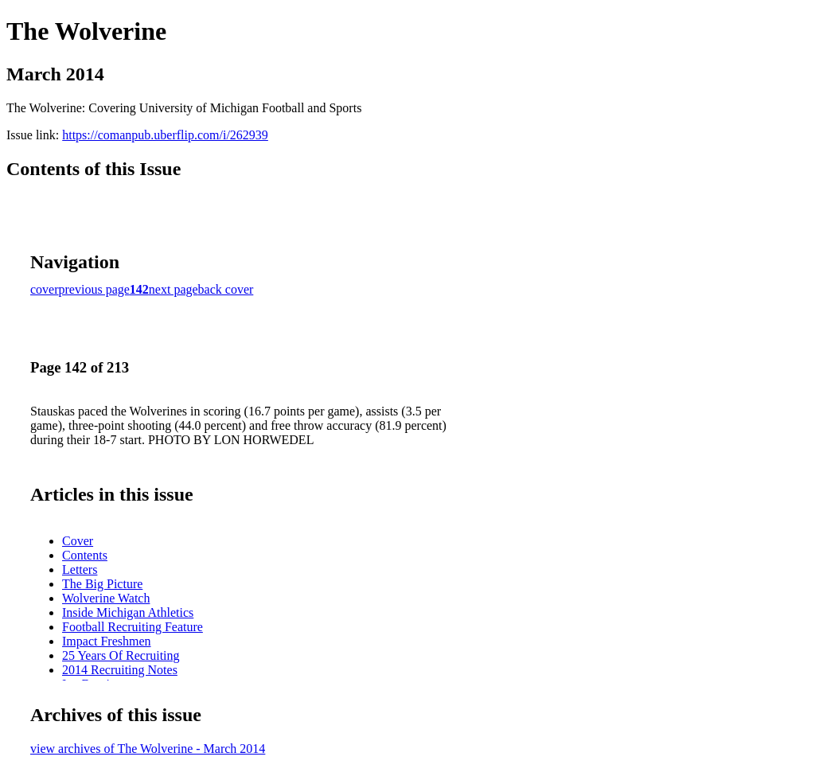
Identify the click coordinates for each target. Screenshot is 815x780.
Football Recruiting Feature (132, 627)
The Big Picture (102, 584)
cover (44, 289)
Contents (84, 555)
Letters (79, 569)
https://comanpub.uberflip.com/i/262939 (165, 135)
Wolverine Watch (106, 598)
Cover (77, 541)
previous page (94, 289)
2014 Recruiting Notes (119, 670)
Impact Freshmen (106, 641)
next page (173, 289)
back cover (226, 289)
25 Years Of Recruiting (121, 655)
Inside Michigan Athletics (127, 612)
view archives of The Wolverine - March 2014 (147, 748)
